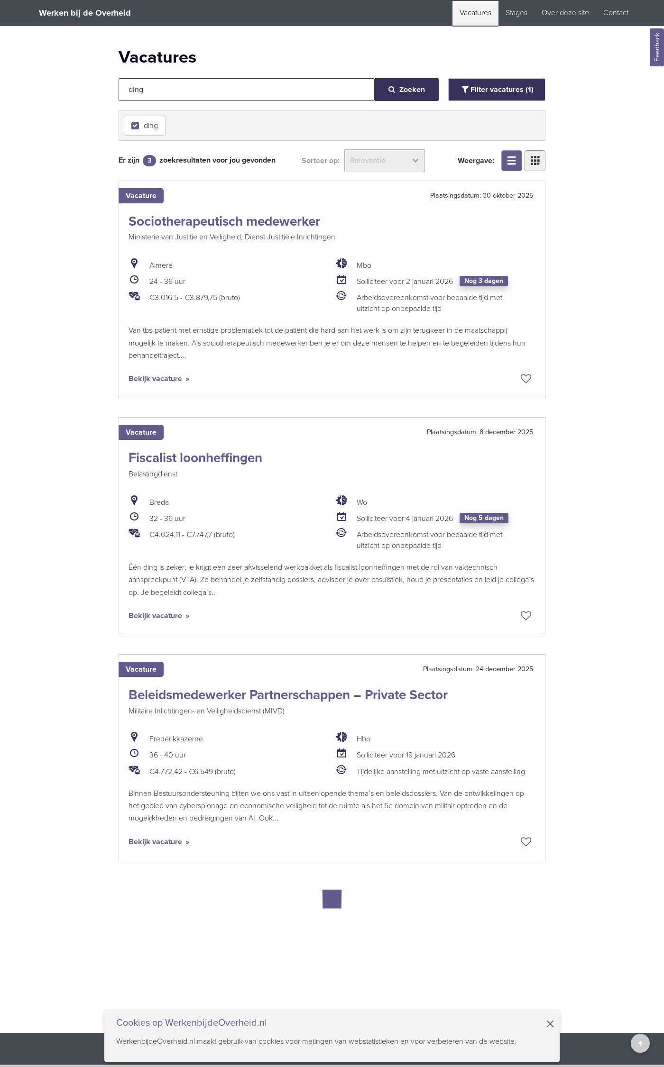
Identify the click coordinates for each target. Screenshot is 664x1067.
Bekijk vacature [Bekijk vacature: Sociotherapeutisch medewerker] (156, 379)
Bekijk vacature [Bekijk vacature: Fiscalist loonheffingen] (156, 616)
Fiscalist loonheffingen (195, 457)
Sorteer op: (321, 160)
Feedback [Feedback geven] (657, 47)
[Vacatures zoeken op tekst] (247, 89)
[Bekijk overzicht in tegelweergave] (535, 160)
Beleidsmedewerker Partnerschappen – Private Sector (288, 694)
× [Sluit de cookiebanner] (550, 1024)
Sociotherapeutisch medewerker (224, 221)
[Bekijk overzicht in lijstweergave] (511, 160)
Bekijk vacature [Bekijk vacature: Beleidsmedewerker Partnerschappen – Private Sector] (156, 842)
